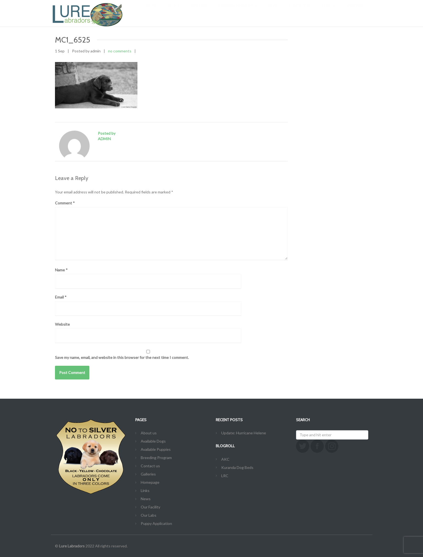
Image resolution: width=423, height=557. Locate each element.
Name (61, 270)
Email (61, 297)
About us (149, 433)
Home (151, 11)
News (273, 11)
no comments (119, 51)
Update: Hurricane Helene (243, 433)
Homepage (150, 482)
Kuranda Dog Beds (237, 467)
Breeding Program (238, 11)
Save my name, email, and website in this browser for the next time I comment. (122, 357)
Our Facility (150, 507)
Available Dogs (153, 441)
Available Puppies (156, 449)
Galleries (354, 11)
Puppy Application (156, 523)
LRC (224, 475)
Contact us (300, 11)
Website (62, 324)
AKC (225, 459)
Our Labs (199, 11)
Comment (65, 203)
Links (328, 11)
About (173, 11)
